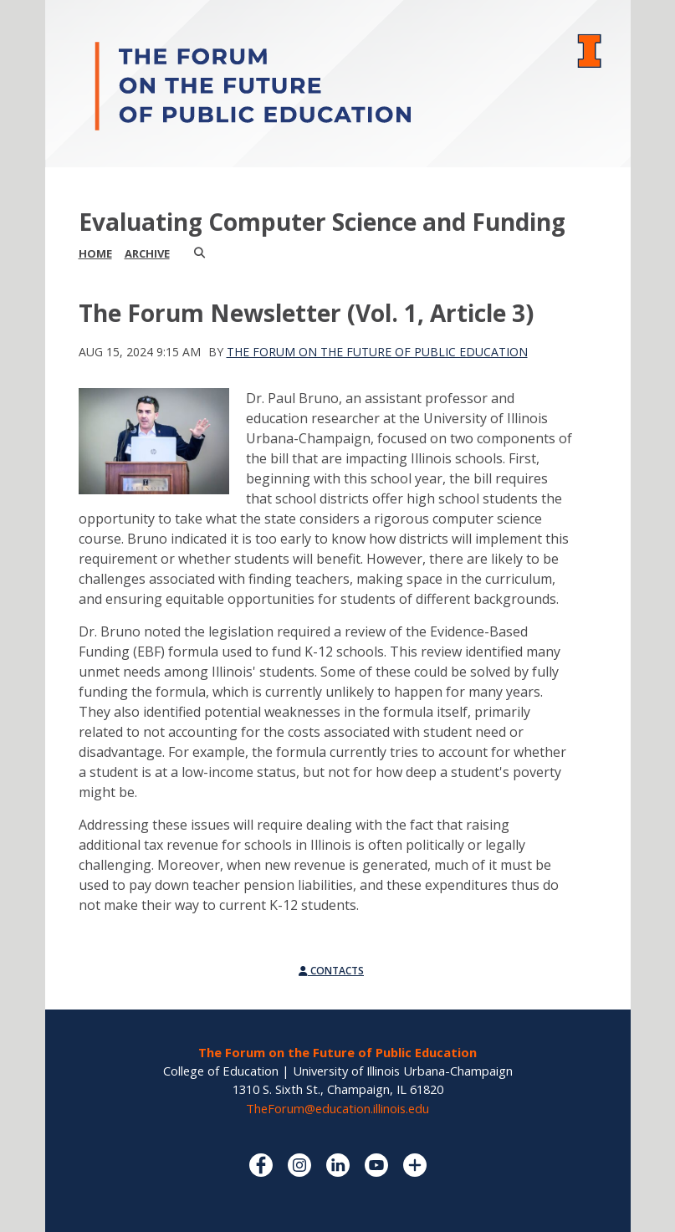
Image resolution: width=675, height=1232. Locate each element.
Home (95, 253)
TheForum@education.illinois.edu (337, 1108)
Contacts (331, 971)
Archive (147, 253)
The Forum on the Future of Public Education (377, 352)
